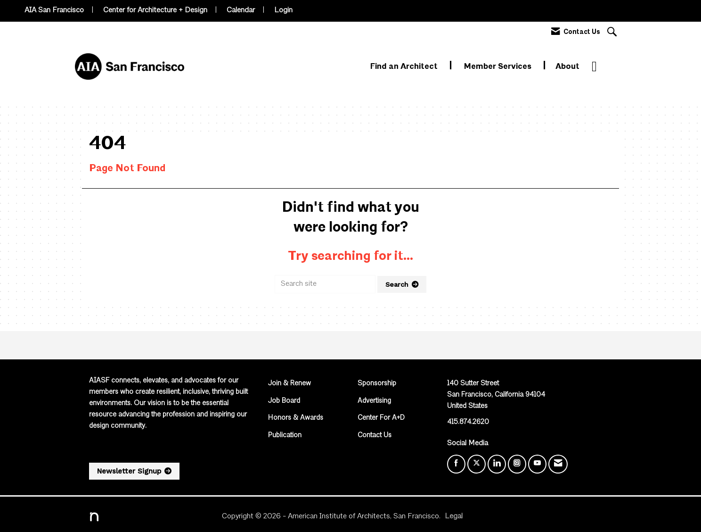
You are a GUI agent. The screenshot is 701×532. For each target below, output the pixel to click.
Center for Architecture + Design (155, 10)
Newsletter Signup (129, 471)
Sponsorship (377, 383)
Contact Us (374, 435)
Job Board (284, 401)
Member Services (498, 67)
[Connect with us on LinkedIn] (497, 464)
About (567, 67)
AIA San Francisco (54, 10)
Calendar (241, 10)
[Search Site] (613, 32)
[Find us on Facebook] (456, 464)
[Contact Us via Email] (558, 464)
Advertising (374, 401)
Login (283, 10)
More (602, 67)
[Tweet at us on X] (476, 464)
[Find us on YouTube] (537, 464)
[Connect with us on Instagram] (517, 464)
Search (396, 284)
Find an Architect (405, 67)
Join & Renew (289, 383)
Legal (454, 516)
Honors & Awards (295, 418)
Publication (285, 435)
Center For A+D (381, 418)
